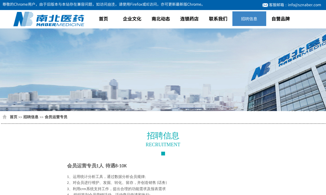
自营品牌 (280, 18)
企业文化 (132, 18)
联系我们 (218, 18)
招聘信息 (249, 18)
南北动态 (161, 18)
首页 (103, 18)
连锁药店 (189, 18)
